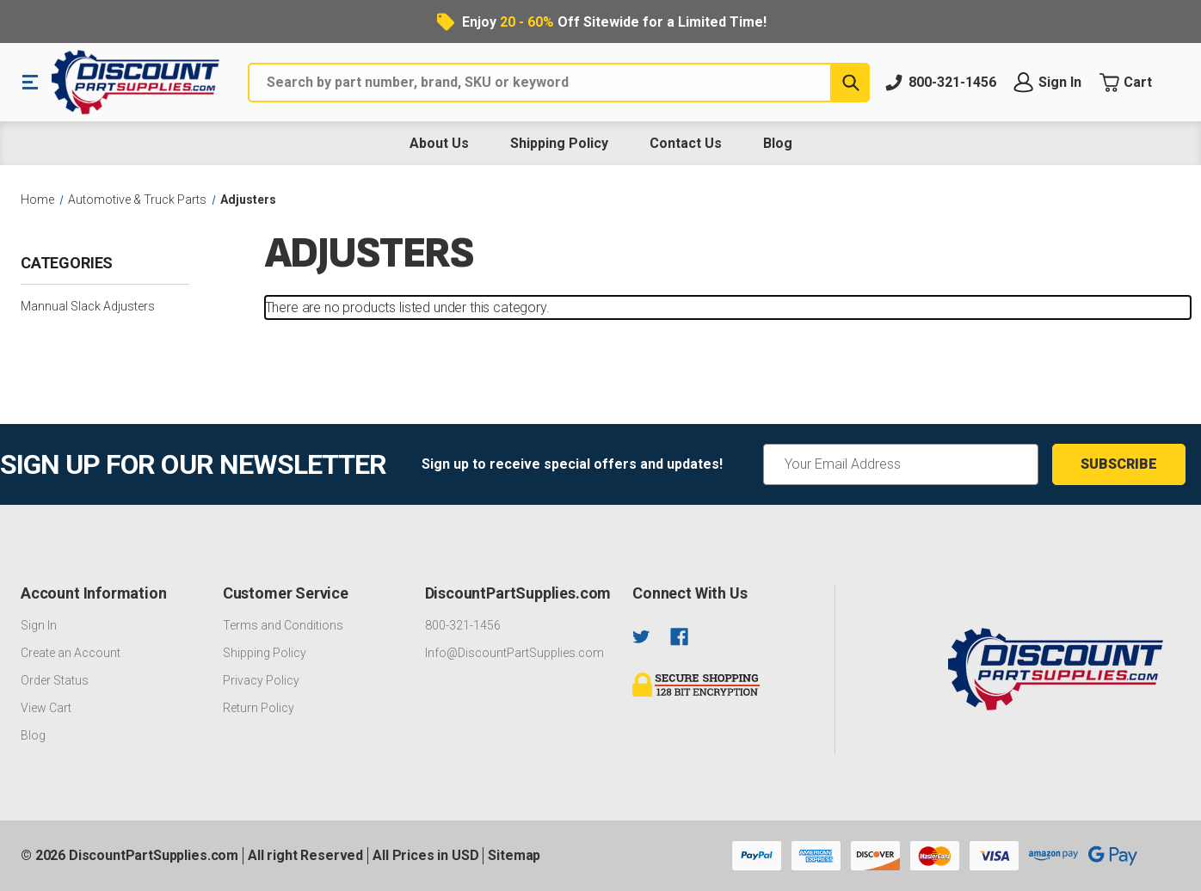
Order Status (55, 680)
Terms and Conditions (283, 625)
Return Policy (258, 708)
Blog (777, 143)
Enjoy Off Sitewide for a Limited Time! (614, 22)
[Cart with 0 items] (1139, 82)
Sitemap (514, 855)
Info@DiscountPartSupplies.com (514, 653)
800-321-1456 (463, 625)
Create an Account (70, 653)
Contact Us (686, 143)
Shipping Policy (559, 143)
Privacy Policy (261, 680)
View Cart (46, 708)
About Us (439, 143)
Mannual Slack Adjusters (88, 306)
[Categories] (105, 269)
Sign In (39, 625)
